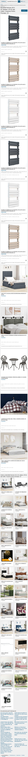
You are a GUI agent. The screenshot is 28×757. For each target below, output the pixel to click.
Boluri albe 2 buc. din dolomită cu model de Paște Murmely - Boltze (21, 733)
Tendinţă (3, 756)
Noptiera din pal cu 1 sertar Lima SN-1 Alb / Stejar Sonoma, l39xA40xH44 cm (21, 740)
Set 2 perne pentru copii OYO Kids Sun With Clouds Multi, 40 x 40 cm (7, 714)
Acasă (2, 4)
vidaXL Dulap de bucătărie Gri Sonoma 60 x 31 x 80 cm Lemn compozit (21, 714)
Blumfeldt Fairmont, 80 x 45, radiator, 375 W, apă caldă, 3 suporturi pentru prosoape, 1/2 (13, 43)
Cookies (23, 755)
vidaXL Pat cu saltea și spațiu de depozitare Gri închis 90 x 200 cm (13, 294)
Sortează (23, 10)
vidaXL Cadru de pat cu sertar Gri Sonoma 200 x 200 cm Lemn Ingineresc (13, 461)
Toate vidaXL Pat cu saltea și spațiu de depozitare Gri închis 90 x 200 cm (11, 304)
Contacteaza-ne (12, 755)
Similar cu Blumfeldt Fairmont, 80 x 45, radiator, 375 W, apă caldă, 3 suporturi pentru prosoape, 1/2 (13, 54)
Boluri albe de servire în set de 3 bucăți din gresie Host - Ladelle (21, 723)
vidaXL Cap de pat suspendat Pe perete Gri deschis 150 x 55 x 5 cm (13, 336)
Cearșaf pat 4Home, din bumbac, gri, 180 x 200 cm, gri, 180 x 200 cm (21, 745)
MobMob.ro (4, 1)
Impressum (18, 755)
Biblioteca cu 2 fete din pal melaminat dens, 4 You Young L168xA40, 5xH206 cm (21, 728)
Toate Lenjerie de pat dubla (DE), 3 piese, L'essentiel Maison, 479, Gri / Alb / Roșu (12, 429)
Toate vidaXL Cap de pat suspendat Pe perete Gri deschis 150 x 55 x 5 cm (11, 346)
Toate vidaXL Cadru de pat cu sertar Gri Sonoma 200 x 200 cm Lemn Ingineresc (12, 471)
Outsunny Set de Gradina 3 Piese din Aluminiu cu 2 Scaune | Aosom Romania (13, 378)
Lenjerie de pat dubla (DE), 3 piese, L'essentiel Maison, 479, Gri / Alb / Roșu (13, 419)
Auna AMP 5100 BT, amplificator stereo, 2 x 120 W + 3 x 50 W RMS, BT (7, 718)
